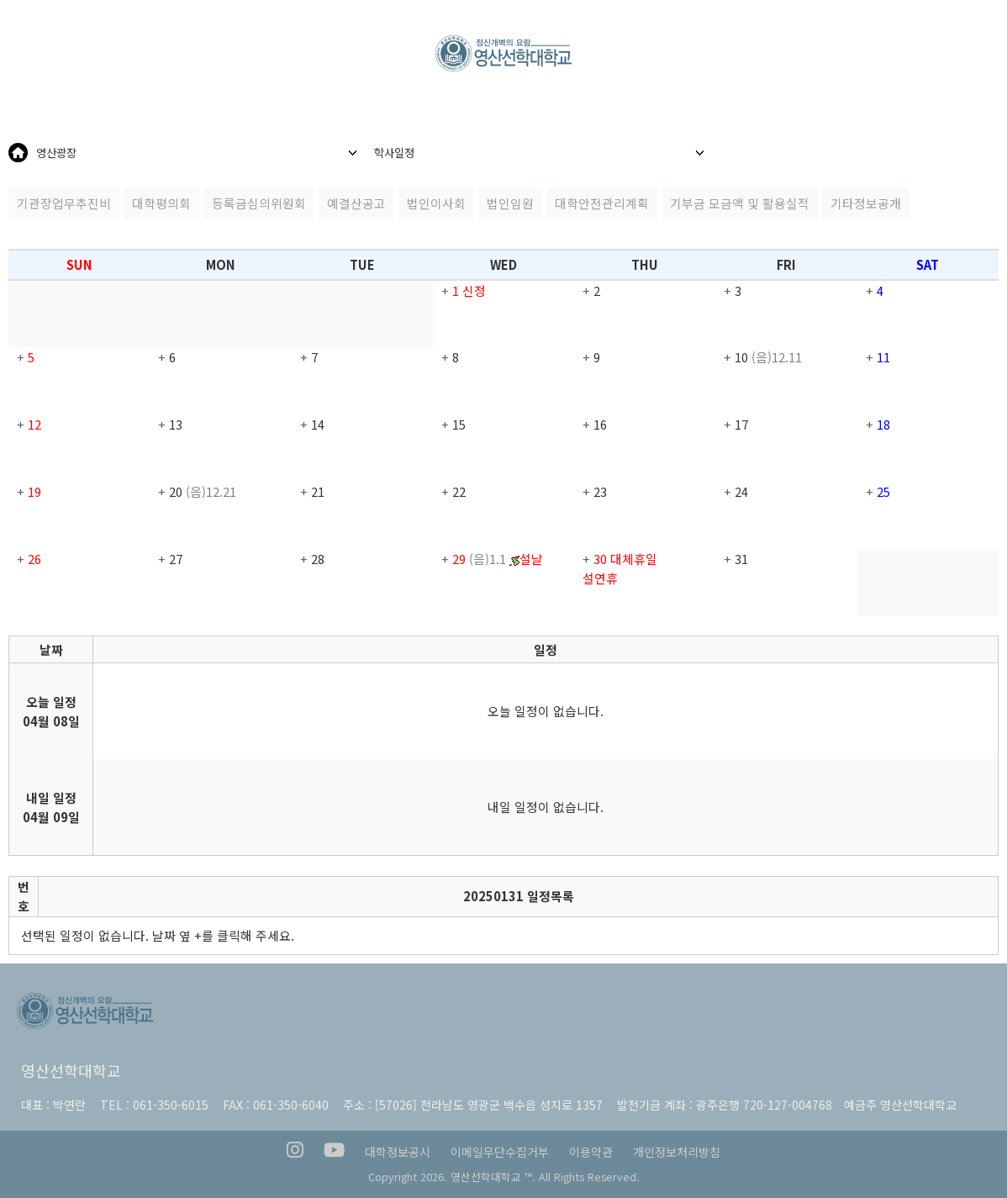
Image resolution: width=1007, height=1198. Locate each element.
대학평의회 (161, 203)
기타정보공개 (865, 203)
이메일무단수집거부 (500, 1151)
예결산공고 (356, 203)
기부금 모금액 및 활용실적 (739, 203)
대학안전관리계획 (602, 203)
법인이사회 (436, 203)
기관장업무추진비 (64, 203)
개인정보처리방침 (676, 1151)
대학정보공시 (397, 1151)
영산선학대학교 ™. (493, 1177)
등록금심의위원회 (259, 203)
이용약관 (591, 1151)
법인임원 (510, 203)
